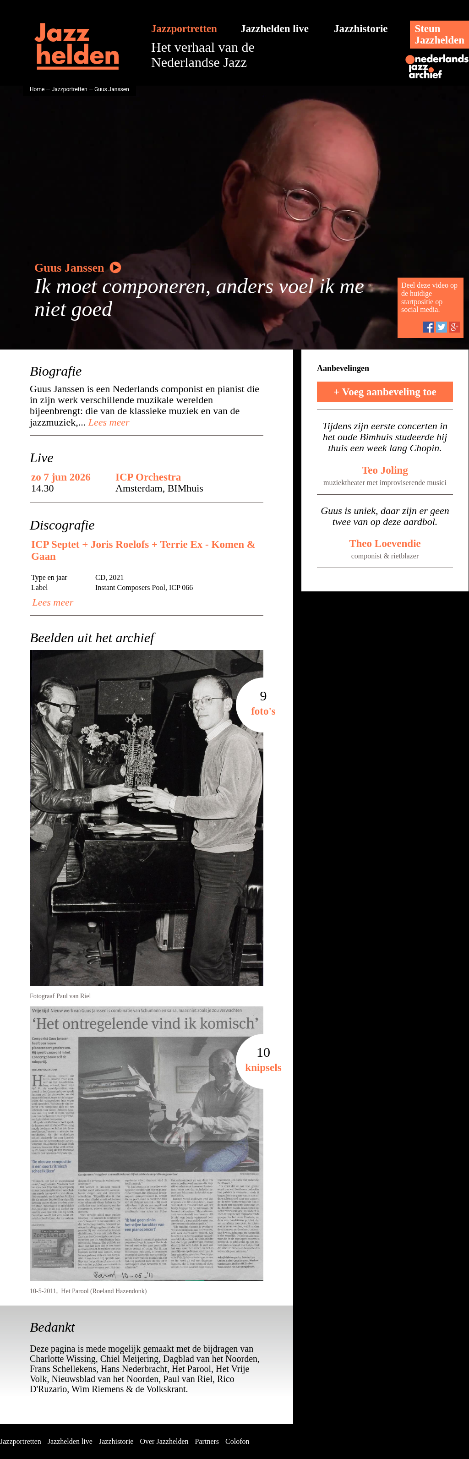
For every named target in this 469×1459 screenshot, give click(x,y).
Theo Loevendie (385, 543)
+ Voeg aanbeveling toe (384, 392)
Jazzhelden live (274, 28)
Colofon (237, 1441)
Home (37, 89)
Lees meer (107, 422)
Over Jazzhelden (164, 1441)
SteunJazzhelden (439, 34)
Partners (207, 1441)
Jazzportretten (184, 28)
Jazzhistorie (361, 28)
